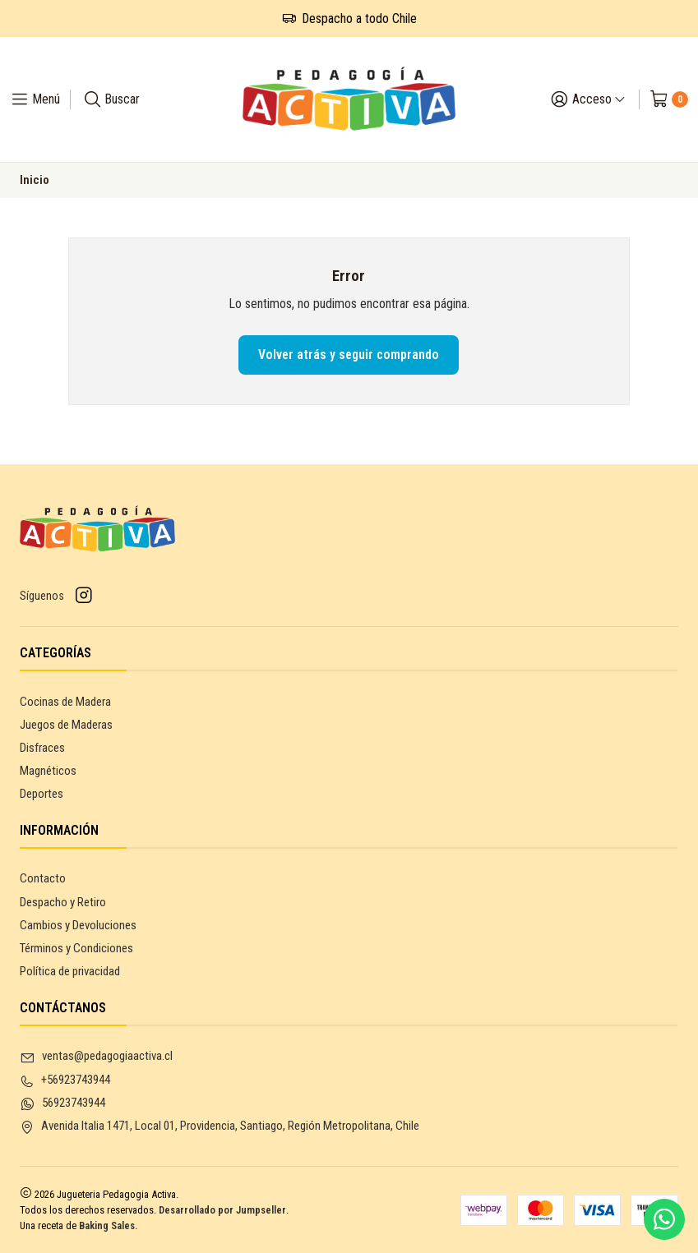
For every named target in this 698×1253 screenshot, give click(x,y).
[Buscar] (111, 99)
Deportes (41, 793)
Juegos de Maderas (66, 724)
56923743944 (62, 1103)
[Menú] (35, 99)
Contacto (43, 878)
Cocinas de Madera (65, 701)
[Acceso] (587, 99)
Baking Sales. (108, 1225)
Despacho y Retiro (63, 902)
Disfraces (42, 747)
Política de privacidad (70, 971)
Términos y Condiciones (76, 948)
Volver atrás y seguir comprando (348, 354)
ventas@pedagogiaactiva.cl (96, 1056)
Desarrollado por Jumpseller (222, 1210)
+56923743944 (65, 1080)
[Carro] (668, 99)
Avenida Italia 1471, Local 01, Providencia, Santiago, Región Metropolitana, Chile (219, 1126)
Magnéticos (48, 770)
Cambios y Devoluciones (78, 925)
